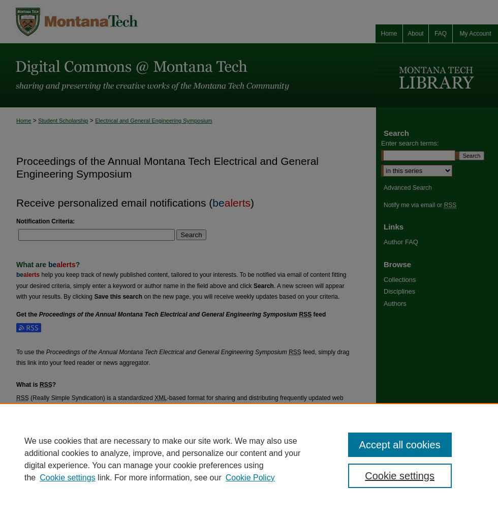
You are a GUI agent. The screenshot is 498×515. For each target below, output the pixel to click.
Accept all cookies (400, 444)
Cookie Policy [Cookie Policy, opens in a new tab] (250, 477)
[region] (249, 459)
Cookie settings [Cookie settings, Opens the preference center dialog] (399, 475)
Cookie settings (67, 477)
